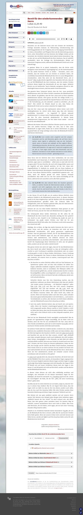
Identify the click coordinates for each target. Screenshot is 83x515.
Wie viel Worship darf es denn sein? (17, 117)
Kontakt (44, 12)
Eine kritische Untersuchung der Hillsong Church (16, 164)
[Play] (29, 39)
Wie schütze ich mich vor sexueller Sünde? (16, 103)
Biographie (17, 25)
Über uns (74, 500)
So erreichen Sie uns (71, 497)
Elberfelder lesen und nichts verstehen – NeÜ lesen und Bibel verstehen (16, 169)
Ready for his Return (54, 424)
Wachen (48, 466)
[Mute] (66, 39)
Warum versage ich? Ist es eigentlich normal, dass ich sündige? (16, 134)
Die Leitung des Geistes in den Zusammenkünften (16, 125)
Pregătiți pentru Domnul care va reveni (43, 448)
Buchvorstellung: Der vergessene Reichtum (16, 189)
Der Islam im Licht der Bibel (16, 97)
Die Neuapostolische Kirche (16, 159)
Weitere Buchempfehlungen (16, 219)
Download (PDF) (63, 438)
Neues (33, 12)
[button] (75, 12)
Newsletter (38, 12)
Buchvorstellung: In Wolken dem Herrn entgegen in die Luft (16, 206)
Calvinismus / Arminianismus (16, 152)
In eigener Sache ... (58, 488)
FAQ (48, 12)
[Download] (71, 39)
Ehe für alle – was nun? (16, 90)
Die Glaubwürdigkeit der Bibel (16, 146)
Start (29, 12)
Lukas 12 (48, 453)
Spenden (52, 12)
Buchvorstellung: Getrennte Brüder (15, 213)
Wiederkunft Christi (51, 462)
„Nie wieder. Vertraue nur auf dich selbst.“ (16, 110)
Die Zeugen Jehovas (14, 161)
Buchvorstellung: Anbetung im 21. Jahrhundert (15, 197)
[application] (50, 39)
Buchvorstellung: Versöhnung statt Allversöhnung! (15, 182)
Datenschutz (73, 504)
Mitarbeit (74, 508)
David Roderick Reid (49, 458)
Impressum (73, 502)
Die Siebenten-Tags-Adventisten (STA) (14, 155)
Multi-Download (12, 68)
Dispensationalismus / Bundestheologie (15, 149)
